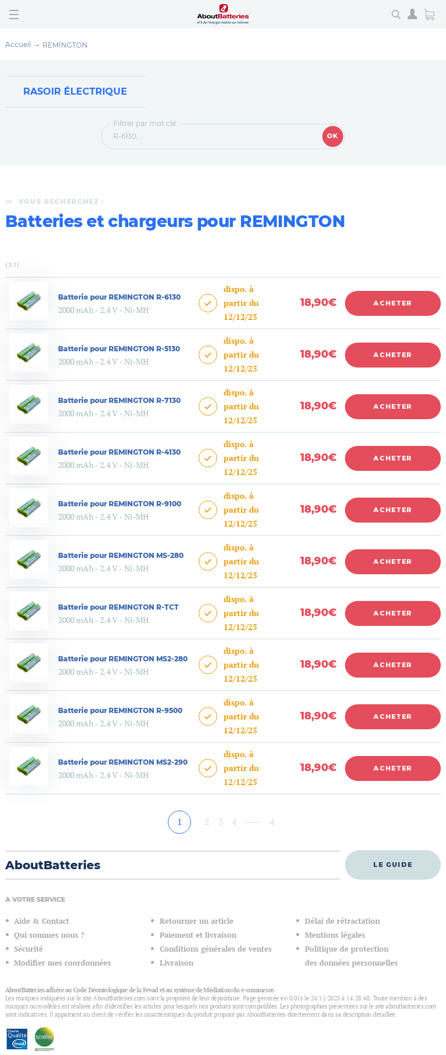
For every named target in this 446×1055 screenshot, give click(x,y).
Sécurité (28, 949)
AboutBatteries (52, 865)
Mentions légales (335, 935)
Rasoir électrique (75, 91)
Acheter (392, 303)
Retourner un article (196, 921)
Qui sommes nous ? (49, 935)
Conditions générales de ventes (216, 949)
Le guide (392, 864)
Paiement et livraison (198, 935)
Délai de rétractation (342, 921)
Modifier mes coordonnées (62, 963)
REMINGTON (65, 45)
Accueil (18, 44)
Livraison (176, 963)
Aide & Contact (41, 921)
